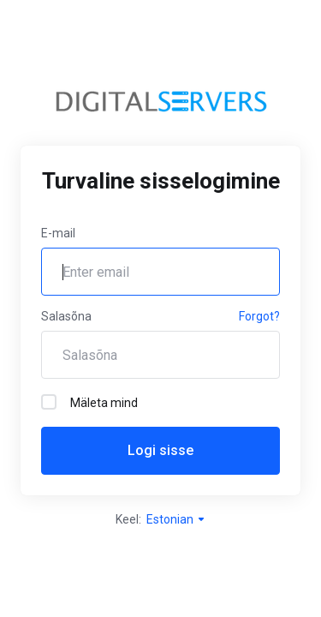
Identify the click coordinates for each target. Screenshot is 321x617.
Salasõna (66, 316)
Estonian (176, 519)
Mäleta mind (89, 402)
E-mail (58, 233)
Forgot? (259, 316)
